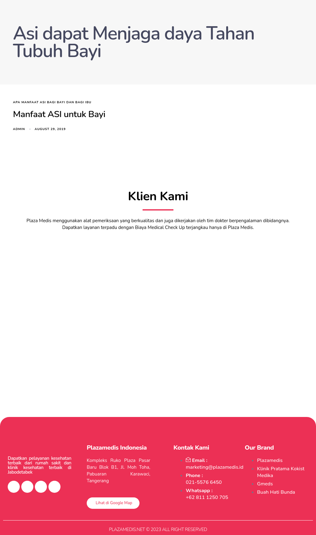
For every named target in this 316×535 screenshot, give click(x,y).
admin (19, 129)
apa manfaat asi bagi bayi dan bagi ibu (52, 102)
